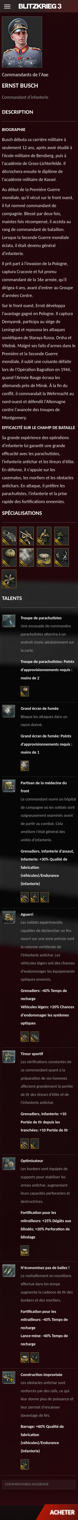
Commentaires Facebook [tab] (26, 1484)
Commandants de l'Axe (25, 75)
